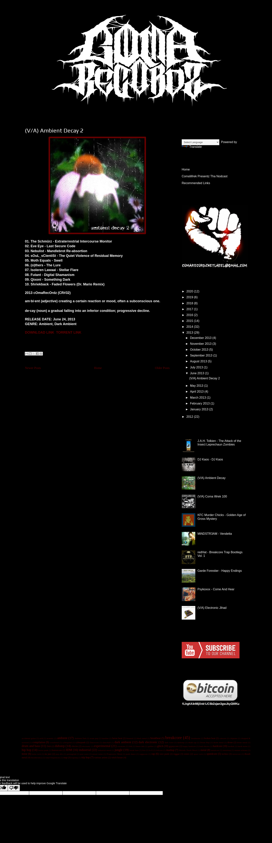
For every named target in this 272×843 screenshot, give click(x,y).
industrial (85, 750)
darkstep (181, 742)
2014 (190, 326)
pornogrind (71, 754)
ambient (62, 738)
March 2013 (198, 397)
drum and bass (31, 746)
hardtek (231, 746)
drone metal (242, 742)
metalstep (227, 750)
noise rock (36, 754)
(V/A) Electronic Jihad (211, 607)
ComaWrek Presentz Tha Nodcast (204, 176)
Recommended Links (196, 183)
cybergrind (67, 742)
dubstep (60, 746)
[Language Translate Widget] (200, 142)
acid (41, 738)
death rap (192, 742)
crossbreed (54, 742)
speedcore (212, 753)
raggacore (143, 754)
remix (186, 754)
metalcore (215, 750)
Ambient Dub (80, 738)
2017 (190, 309)
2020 (190, 291)
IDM (69, 750)
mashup (170, 750)
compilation (38, 742)
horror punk (43, 750)
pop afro (59, 754)
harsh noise (242, 746)
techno (225, 754)
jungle (119, 750)
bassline (105, 738)
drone (230, 742)
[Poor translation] (14, 788)
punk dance (131, 754)
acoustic (50, 738)
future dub (140, 746)
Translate (192, 146)
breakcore (173, 737)
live (143, 750)
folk (130, 746)
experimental (102, 746)
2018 (190, 303)
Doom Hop (205, 742)
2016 (190, 315)
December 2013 (201, 337)
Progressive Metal (114, 754)
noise (24, 753)
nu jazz (48, 754)
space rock (198, 754)
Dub (49, 746)
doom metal (218, 742)
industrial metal (104, 750)
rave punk (164, 754)
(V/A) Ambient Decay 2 (54, 130)
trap (65, 757)
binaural (129, 738)
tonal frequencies (53, 757)
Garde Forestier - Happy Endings (219, 570)
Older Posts (162, 368)
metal (203, 750)
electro (75, 746)
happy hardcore (189, 746)
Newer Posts (33, 368)
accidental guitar (29, 738)
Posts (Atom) (104, 378)
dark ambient (122, 742)
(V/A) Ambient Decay (211, 478)
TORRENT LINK (68, 332)
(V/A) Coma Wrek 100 (212, 496)
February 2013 (200, 403)
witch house (117, 757)
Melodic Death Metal (188, 750)
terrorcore (236, 754)
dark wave (169, 742)
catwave (222, 738)
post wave (84, 754)
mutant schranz (240, 750)
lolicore (159, 750)
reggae (176, 754)
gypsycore (174, 746)
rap (153, 753)
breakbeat (155, 738)
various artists (100, 757)
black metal (142, 738)
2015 (190, 320)
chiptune (233, 738)
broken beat (209, 738)
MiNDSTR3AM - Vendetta (214, 533)
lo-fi (151, 750)
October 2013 (199, 349)
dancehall (107, 742)
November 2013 (201, 343)
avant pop (94, 738)
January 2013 (199, 409)
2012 (190, 416)
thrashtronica (36, 757)
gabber (151, 746)
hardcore (217, 746)
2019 (190, 297)
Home (98, 368)
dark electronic (148, 742)
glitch (160, 746)
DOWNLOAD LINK (39, 332)
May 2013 (197, 385)
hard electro (204, 746)
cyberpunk (81, 742)
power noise (97, 754)
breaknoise (195, 738)
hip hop (26, 750)
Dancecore (94, 742)
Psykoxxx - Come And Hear (215, 589)
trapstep (74, 757)
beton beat (117, 738)
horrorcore (57, 750)
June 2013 (197, 373)
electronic (86, 746)
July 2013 (197, 367)
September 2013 (201, 355)
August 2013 (199, 361)
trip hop (85, 757)
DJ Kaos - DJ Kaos (210, 459)
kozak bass (134, 750)
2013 (190, 332)
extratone (121, 746)
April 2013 (197, 391)
